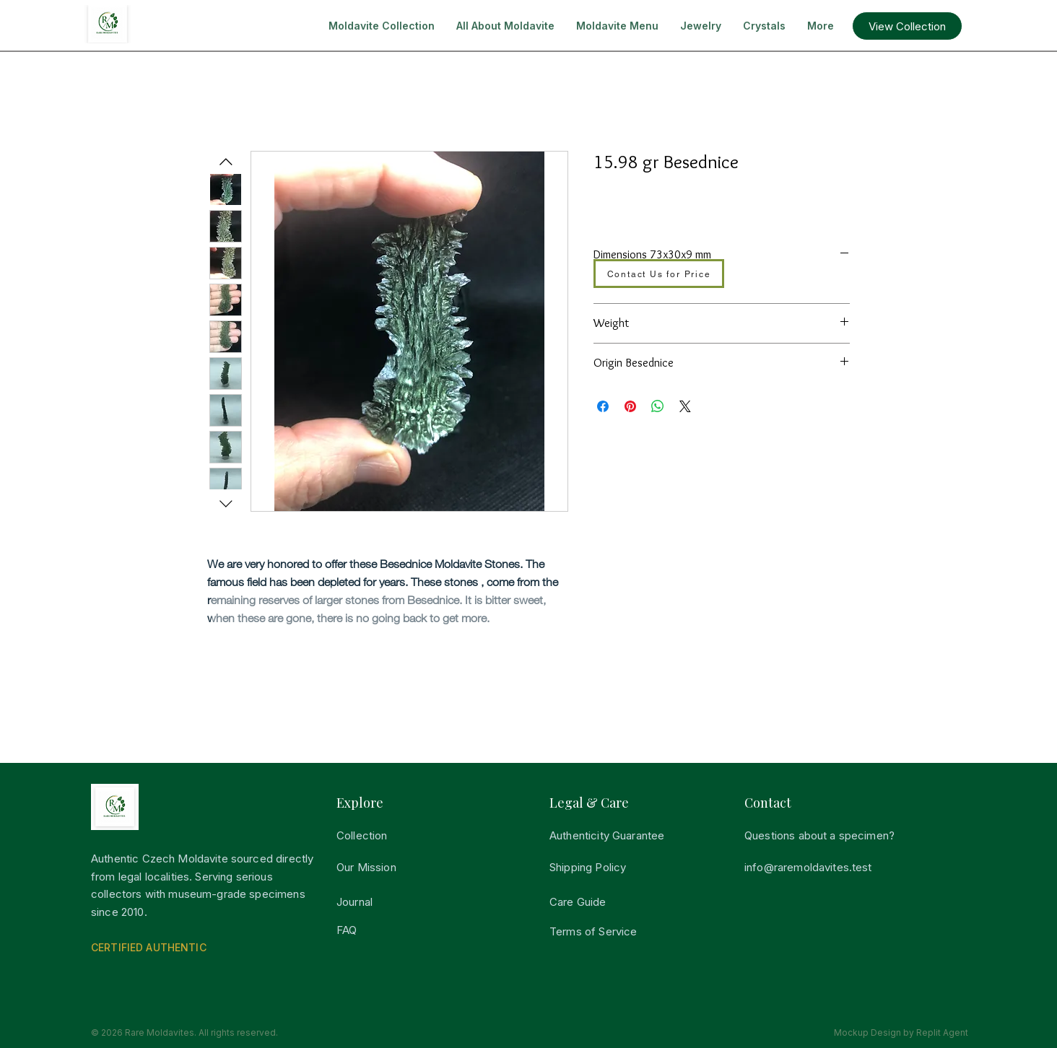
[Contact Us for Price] (658, 273)
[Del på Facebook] (603, 406)
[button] (907, 26)
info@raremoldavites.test (808, 867)
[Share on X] (685, 406)
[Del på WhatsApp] (657, 406)
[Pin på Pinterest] (630, 406)
